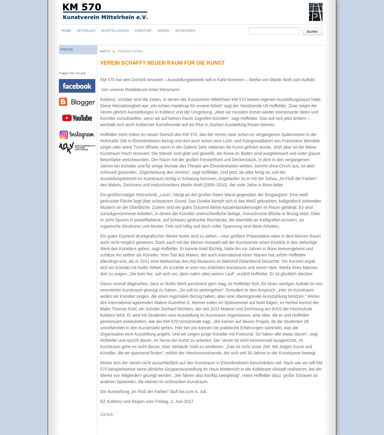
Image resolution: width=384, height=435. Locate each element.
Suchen (312, 31)
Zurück (106, 414)
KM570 (105, 51)
